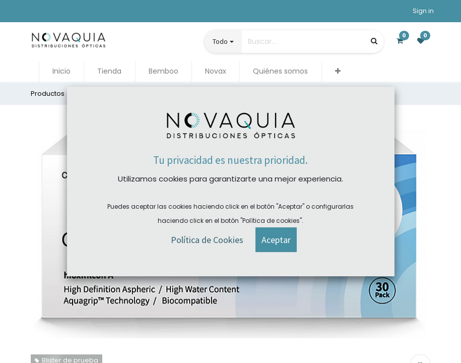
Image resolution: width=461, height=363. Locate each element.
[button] (338, 71)
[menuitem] (61, 71)
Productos (47, 93)
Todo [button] (220, 41)
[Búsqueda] (374, 41)
